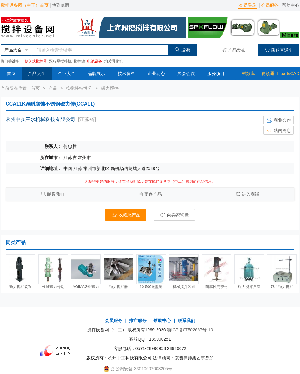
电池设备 (94, 61)
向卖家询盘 (174, 214)
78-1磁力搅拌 (281, 287)
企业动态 (156, 73)
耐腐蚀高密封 (216, 287)
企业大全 (66, 73)
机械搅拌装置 (184, 287)
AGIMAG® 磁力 (86, 287)
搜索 (182, 49)
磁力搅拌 (110, 88)
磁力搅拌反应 (249, 287)
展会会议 (186, 73)
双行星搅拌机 (60, 61)
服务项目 (216, 73)
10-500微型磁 (151, 287)
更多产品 (153, 194)
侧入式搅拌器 (36, 61)
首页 (11, 73)
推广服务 (138, 320)
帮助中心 (290, 5)
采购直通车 (279, 50)
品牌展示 (96, 73)
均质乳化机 (113, 61)
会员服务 (270, 5)
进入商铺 (250, 194)
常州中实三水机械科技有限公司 (40, 119)
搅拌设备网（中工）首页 (25, 5)
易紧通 (267, 73)
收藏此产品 (125, 214)
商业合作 (278, 120)
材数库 (248, 73)
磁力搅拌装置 (20, 287)
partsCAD (289, 73)
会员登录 (247, 5)
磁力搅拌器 (118, 287)
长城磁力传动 (53, 287)
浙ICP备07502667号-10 (190, 329)
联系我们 (55, 194)
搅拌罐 (79, 61)
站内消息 (278, 130)
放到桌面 (60, 5)
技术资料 (126, 73)
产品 (53, 88)
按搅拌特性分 (79, 88)
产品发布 (234, 50)
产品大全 (36, 73)
